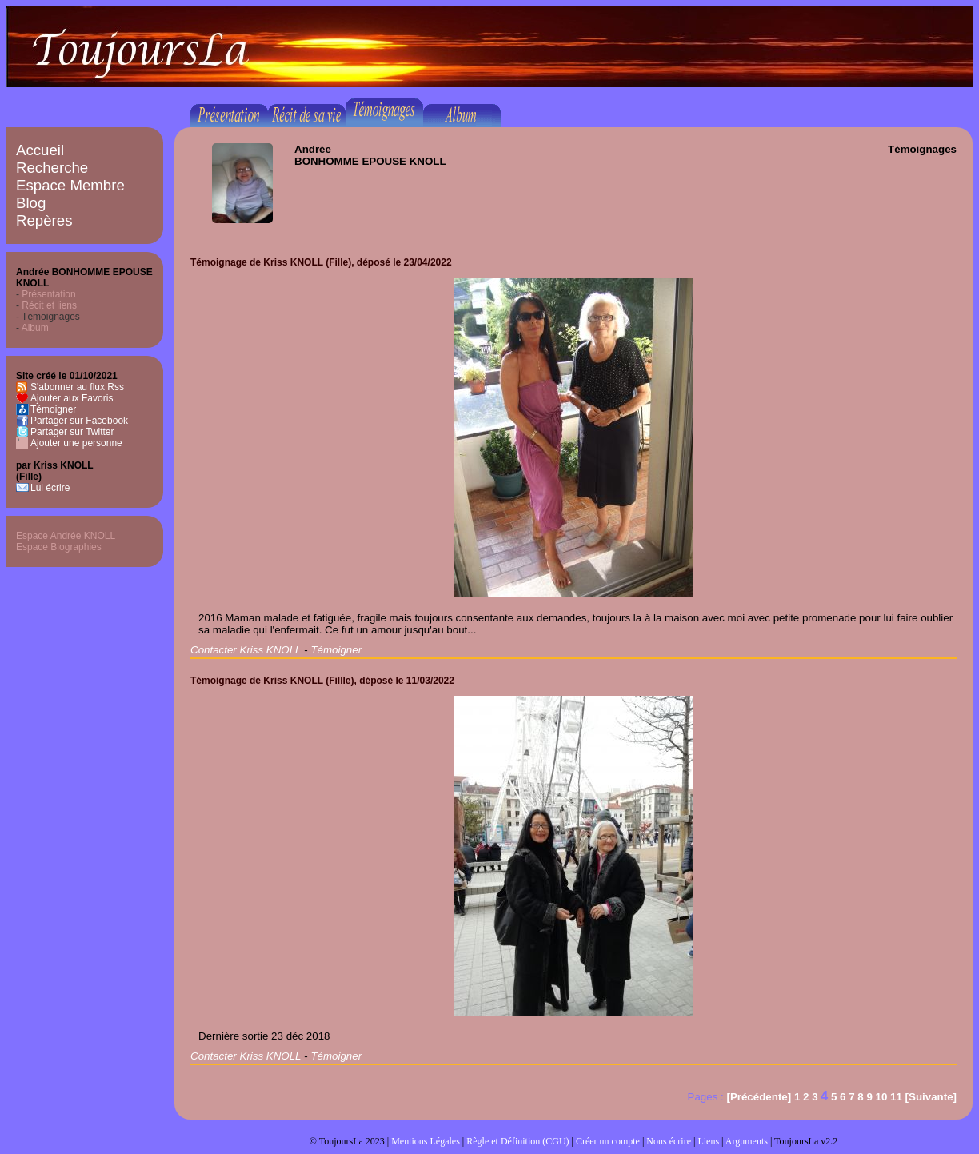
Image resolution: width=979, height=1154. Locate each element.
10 (882, 1097)
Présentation (48, 294)
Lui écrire (50, 487)
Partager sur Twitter (72, 431)
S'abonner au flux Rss (77, 387)
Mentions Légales (425, 1141)
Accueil (40, 150)
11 (896, 1097)
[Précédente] (758, 1097)
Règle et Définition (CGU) (517, 1141)
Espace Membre (70, 185)
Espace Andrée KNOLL (65, 535)
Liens (708, 1141)
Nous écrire (668, 1141)
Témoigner (53, 409)
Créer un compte (608, 1141)
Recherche (52, 167)
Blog (31, 202)
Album (35, 327)
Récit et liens (49, 305)
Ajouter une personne (76, 443)
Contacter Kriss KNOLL (246, 650)
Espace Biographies (59, 547)
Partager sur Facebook (79, 420)
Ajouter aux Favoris (71, 398)
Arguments (746, 1141)
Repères (44, 220)
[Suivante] (931, 1097)
